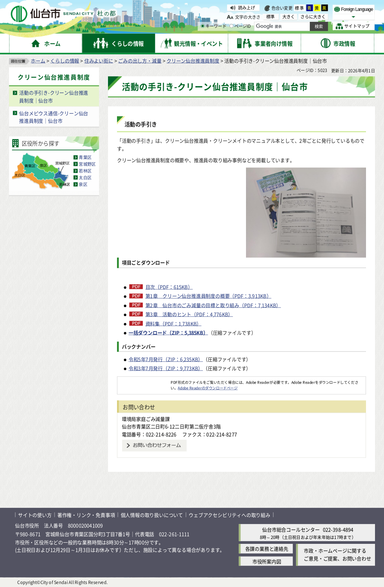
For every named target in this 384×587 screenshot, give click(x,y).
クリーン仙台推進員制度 (192, 60)
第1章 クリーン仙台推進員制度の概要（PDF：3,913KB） (209, 296)
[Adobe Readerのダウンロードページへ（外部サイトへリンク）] (144, 381)
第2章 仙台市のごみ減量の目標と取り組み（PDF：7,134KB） (213, 305)
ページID (240, 26)
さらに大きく (313, 17)
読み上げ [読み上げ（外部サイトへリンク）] (246, 8)
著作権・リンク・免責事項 (86, 514)
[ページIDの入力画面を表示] (231, 26)
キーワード (213, 26)
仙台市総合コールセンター (291, 529)
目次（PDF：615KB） (169, 286)
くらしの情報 (64, 60)
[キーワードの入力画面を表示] (202, 26)
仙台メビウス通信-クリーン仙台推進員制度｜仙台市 (53, 116)
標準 (299, 8)
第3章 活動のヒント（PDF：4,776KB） (189, 314)
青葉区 (85, 157)
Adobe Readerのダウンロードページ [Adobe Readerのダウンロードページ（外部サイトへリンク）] (207, 387)
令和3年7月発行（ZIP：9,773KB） (166, 368)
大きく (288, 17)
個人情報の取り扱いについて (152, 514)
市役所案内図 (266, 560)
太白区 (85, 177)
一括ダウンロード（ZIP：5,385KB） (168, 332)
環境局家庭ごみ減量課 (146, 418)
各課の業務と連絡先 (266, 548)
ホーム (38, 60)
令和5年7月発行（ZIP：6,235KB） (166, 358)
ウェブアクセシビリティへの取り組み (229, 514)
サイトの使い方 (35, 514)
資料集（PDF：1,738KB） (174, 323)
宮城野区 (87, 164)
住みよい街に (98, 60)
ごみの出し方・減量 (139, 60)
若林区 (85, 171)
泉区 (83, 184)
